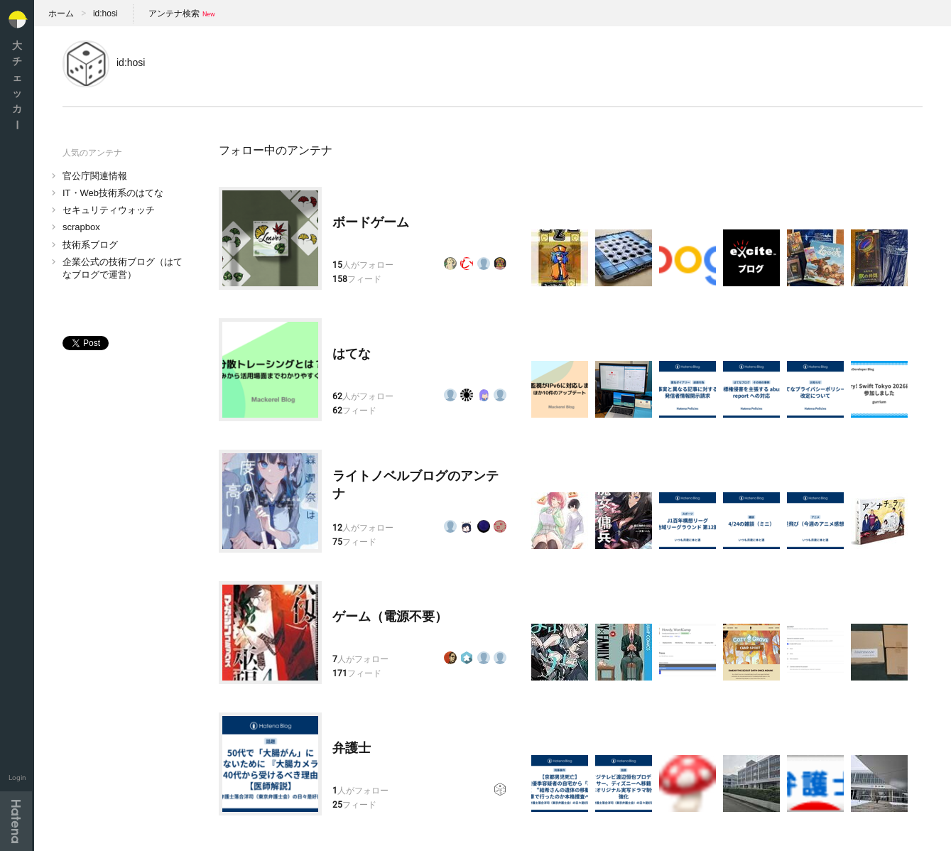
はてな (351, 354)
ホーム (61, 13)
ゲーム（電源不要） (389, 616)
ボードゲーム (370, 222)
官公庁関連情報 (95, 175)
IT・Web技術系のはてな (113, 193)
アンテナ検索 (174, 13)
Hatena (16, 821)
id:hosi (105, 13)
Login (17, 777)
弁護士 (351, 748)
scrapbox (81, 227)
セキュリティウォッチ (109, 210)
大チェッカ (17, 85)
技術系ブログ (90, 244)
